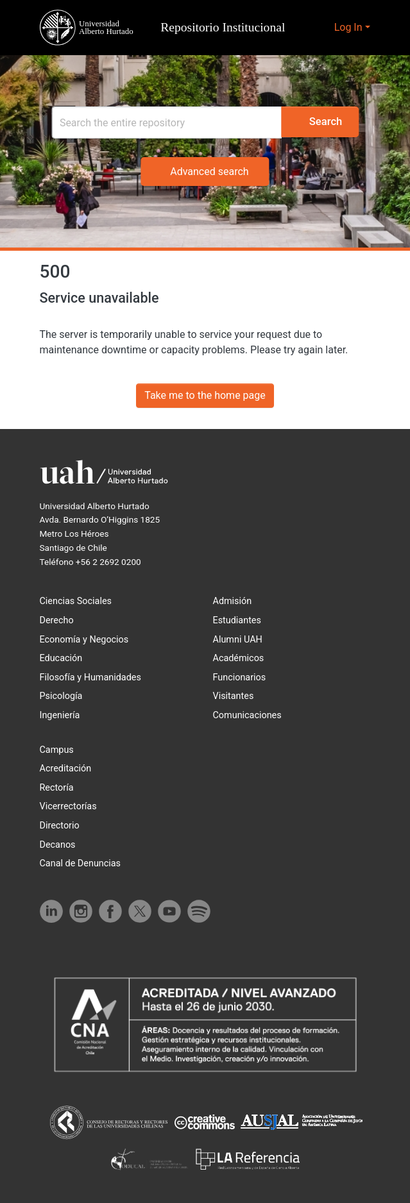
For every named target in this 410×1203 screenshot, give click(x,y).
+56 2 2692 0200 (112, 562)
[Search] (156, 122)
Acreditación (67, 768)
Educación (61, 658)
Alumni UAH (238, 639)
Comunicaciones (247, 715)
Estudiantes (239, 620)
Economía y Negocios (85, 639)
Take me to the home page (205, 395)
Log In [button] (349, 27)
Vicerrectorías (69, 806)
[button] (166, 27)
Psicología (61, 696)
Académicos (239, 658)
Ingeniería (60, 715)
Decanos (58, 844)
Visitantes (235, 696)
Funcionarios (240, 677)
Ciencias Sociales (76, 601)
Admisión (232, 601)
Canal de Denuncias (81, 863)
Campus (57, 750)
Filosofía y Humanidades (92, 677)
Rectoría (58, 787)
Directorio (60, 825)
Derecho (57, 620)
